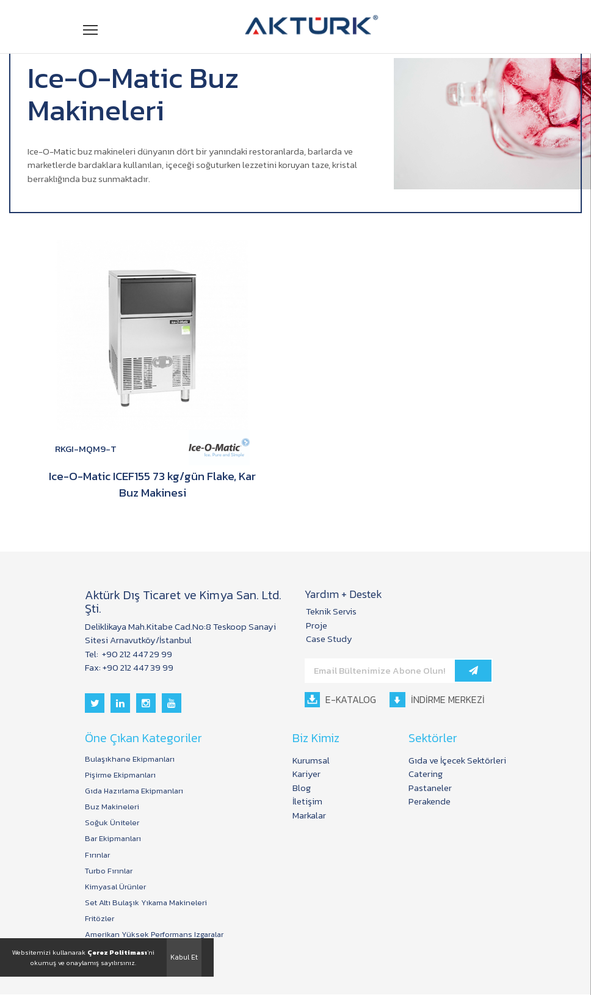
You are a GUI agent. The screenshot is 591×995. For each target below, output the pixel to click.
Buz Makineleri (112, 807)
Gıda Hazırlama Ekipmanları (134, 791)
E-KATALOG (340, 700)
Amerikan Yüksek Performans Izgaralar (154, 935)
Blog (301, 788)
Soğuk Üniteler (112, 823)
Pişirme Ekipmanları (120, 775)
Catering (425, 774)
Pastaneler (430, 788)
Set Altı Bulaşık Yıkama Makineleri (146, 903)
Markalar (309, 816)
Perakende (429, 802)
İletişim (307, 802)
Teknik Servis (331, 612)
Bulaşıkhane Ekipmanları (130, 759)
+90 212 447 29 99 (136, 654)
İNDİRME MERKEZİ (437, 700)
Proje (316, 626)
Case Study (329, 639)
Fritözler (99, 919)
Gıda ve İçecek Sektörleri (457, 761)
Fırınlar (97, 855)
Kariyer (306, 774)
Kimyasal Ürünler (115, 887)
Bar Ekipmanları (113, 839)
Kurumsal (311, 761)
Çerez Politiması (117, 952)
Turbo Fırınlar (108, 871)
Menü (91, 28)
